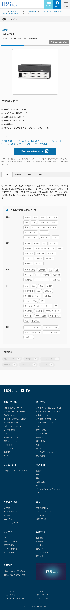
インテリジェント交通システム (48, 489)
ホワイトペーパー (10, 511)
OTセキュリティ (42, 433)
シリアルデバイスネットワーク (48, 452)
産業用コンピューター (44, 415)
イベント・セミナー (44, 511)
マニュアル (8, 519)
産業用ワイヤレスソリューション (49, 408)
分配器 (12, 144)
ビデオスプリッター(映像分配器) (51, 11)
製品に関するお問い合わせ (35, 151)
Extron (4, 29)
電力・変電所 (41, 430)
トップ (3, 11)
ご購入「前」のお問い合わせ (15, 571)
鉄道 (38, 444)
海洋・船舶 (40, 441)
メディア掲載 (41, 519)
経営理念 (39, 537)
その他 (38, 493)
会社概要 (39, 545)
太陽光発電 (40, 455)
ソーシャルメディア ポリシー (15, 598)
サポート (8, 531)
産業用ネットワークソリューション (49, 411)
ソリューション (51, 358)
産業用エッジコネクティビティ (48, 419)
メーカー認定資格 (10, 548)
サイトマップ (10, 591)
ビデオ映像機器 (31, 11)
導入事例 (10, 364)
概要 (7, 174)
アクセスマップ (42, 552)
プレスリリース (42, 515)
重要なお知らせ (42, 508)
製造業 (38, 448)
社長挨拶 (39, 541)
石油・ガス (40, 437)
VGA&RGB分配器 (25, 144)
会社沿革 (39, 548)
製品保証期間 (9, 552)
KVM (5, 433)
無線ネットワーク (10, 441)
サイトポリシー (42, 591)
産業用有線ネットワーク (13, 408)
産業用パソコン (9, 415)
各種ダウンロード (10, 541)
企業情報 (40, 531)
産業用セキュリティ (11, 437)
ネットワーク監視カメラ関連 (15, 419)
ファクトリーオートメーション (15, 470)
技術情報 (32, 358)
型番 (29, 174)
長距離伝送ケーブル (11, 422)
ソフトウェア (9, 444)
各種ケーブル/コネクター (13, 426)
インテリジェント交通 (44, 422)
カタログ (7, 508)
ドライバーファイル (11, 522)
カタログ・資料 (11, 501)
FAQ (40, 174)
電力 (38, 478)
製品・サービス (16, 11)
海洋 (38, 485)
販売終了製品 (9, 545)
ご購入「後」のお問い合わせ (15, 575)
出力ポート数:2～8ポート (9, 13)
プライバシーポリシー (44, 595)
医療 (38, 426)
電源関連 (7, 452)
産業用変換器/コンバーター (14, 411)
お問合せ (8, 564)
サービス (7, 455)
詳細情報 (18, 174)
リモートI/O (8, 448)
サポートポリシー (11, 595)
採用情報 (39, 556)
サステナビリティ (42, 598)
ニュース (47, 364)
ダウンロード (28, 364)
